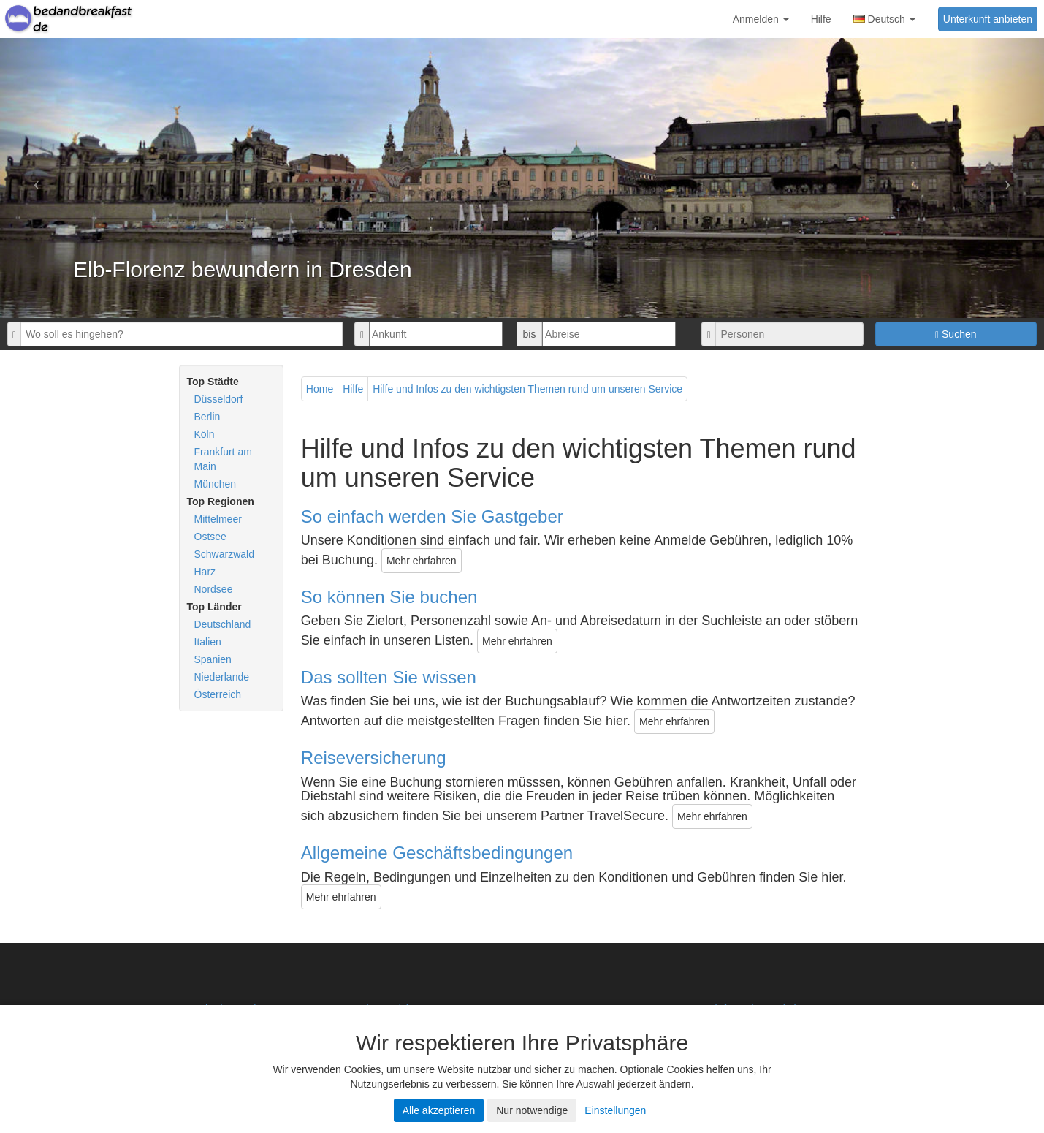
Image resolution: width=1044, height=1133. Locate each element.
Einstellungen (615, 1110)
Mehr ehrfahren (421, 560)
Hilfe (821, 19)
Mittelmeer (218, 519)
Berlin (207, 416)
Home (319, 389)
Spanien (213, 659)
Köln (204, 434)
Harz (205, 571)
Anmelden (761, 19)
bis (529, 334)
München (215, 484)
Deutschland (222, 624)
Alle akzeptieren (439, 1110)
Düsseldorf (218, 399)
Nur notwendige (532, 1110)
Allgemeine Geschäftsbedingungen (437, 853)
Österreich (218, 694)
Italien (207, 642)
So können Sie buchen (389, 597)
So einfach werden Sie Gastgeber (432, 516)
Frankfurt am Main (223, 459)
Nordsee (213, 589)
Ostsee (210, 536)
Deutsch (884, 19)
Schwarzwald (224, 554)
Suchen (956, 334)
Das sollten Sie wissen (388, 677)
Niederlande (222, 677)
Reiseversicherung (373, 758)
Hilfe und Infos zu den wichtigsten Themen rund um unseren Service (527, 389)
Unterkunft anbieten (987, 19)
